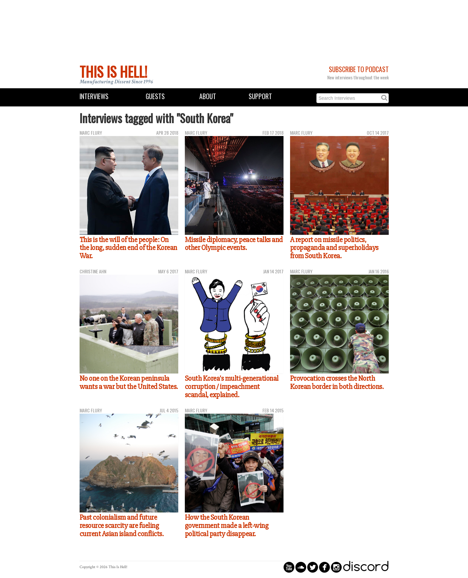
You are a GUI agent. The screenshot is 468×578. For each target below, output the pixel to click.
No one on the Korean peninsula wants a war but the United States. (129, 382)
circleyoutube (288, 567)
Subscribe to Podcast (359, 69)
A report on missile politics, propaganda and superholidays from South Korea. (334, 248)
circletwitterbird (312, 567)
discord (366, 567)
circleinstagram (336, 567)
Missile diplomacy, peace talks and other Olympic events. (234, 244)
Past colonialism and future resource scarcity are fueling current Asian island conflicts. (122, 525)
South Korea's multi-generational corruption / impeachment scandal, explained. (232, 386)
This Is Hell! (113, 71)
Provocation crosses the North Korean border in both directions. (337, 382)
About (207, 96)
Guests (155, 96)
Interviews (94, 96)
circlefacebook (324, 567)
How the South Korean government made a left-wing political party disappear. (227, 525)
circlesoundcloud (300, 567)
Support (260, 96)
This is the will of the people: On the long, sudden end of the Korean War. (128, 248)
